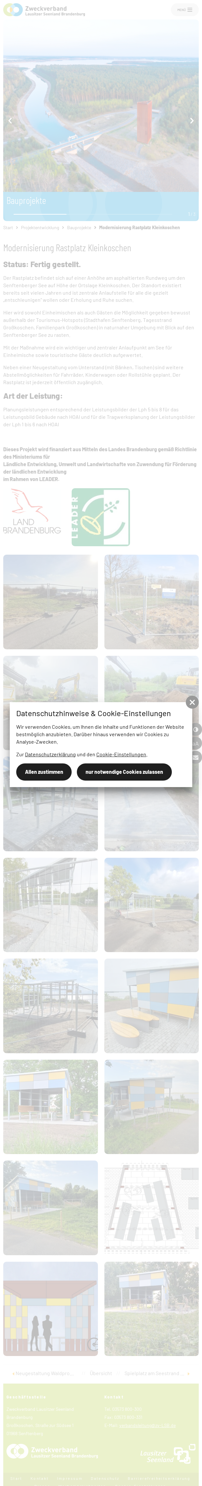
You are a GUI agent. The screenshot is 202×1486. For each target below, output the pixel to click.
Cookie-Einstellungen (121, 754)
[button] (192, 702)
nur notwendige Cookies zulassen (124, 772)
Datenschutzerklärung (50, 754)
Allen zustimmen (44, 772)
